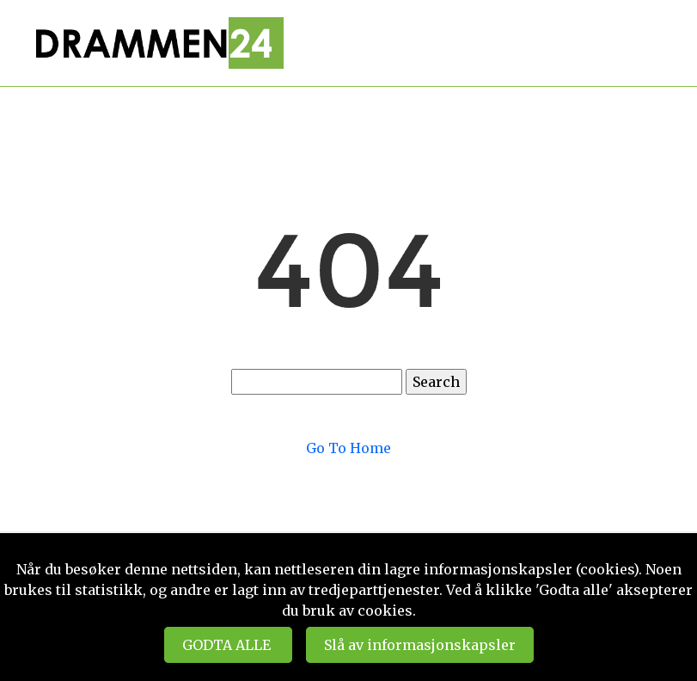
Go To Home (348, 448)
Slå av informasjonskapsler (420, 644)
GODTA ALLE (228, 644)
